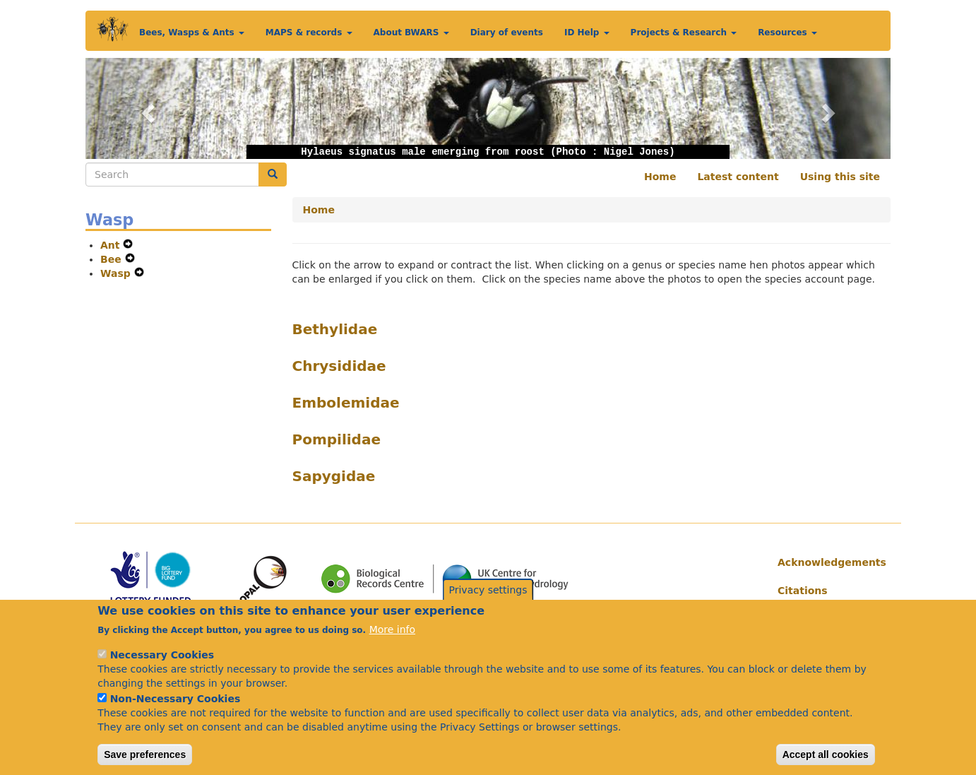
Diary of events (506, 32)
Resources (787, 32)
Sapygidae (334, 476)
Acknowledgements (829, 562)
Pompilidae (336, 439)
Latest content (737, 176)
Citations (803, 590)
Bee (112, 259)
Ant (111, 245)
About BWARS (411, 32)
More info (392, 647)
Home (660, 176)
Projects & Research (684, 32)
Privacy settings (488, 607)
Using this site (840, 176)
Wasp (117, 273)
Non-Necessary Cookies (175, 717)
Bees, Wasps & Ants (191, 32)
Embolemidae (346, 402)
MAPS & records (309, 32)
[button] (145, 108)
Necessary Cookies (162, 673)
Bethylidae (335, 329)
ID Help (586, 32)
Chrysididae (339, 365)
